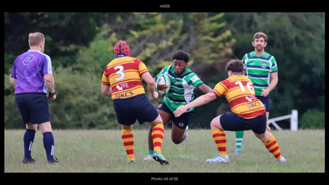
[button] (320, 7)
